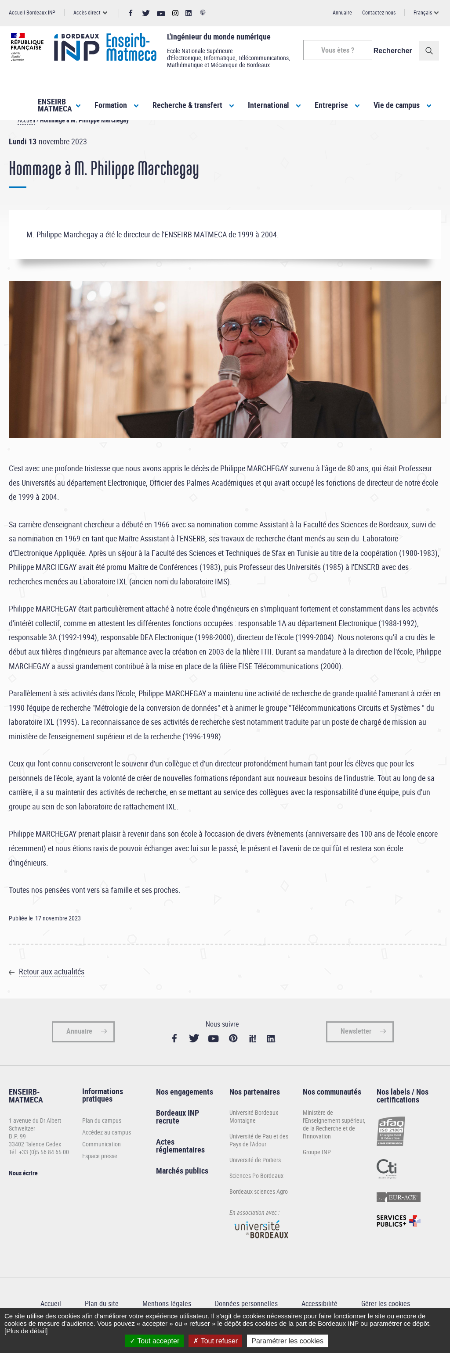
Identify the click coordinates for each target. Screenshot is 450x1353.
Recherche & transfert (187, 105)
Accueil (26, 136)
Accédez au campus (106, 1148)
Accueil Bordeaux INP (32, 12)
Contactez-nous (379, 12)
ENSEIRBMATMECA (55, 105)
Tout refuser (215, 1341)
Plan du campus (101, 1136)
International (268, 105)
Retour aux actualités (51, 987)
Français (423, 12)
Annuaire (342, 12)
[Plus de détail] (25, 1331)
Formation (110, 105)
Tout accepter (154, 1341)
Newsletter (356, 1047)
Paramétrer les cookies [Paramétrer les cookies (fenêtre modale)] (287, 1341)
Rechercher (395, 50)
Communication (101, 1160)
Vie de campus (397, 105)
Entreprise (331, 105)
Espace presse (99, 1171)
